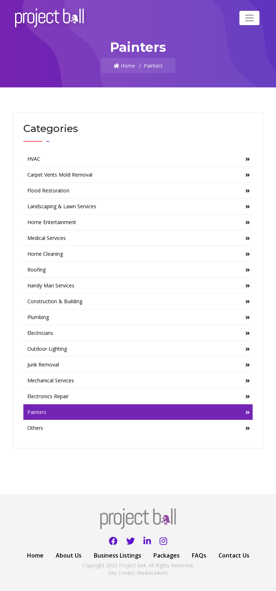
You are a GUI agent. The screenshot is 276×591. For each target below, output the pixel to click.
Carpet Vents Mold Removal (138, 174)
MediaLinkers (152, 572)
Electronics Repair (138, 396)
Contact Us (233, 555)
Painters (138, 412)
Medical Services (138, 238)
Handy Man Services (138, 285)
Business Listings (117, 555)
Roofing (138, 269)
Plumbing (138, 317)
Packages (166, 555)
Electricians (138, 332)
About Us (69, 555)
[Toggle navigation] (249, 18)
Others (138, 427)
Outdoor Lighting (138, 348)
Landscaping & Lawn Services (138, 206)
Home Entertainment (138, 222)
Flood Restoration (138, 190)
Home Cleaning (138, 253)
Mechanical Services (138, 380)
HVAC (138, 158)
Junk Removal (138, 364)
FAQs (199, 555)
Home (128, 65)
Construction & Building (138, 301)
